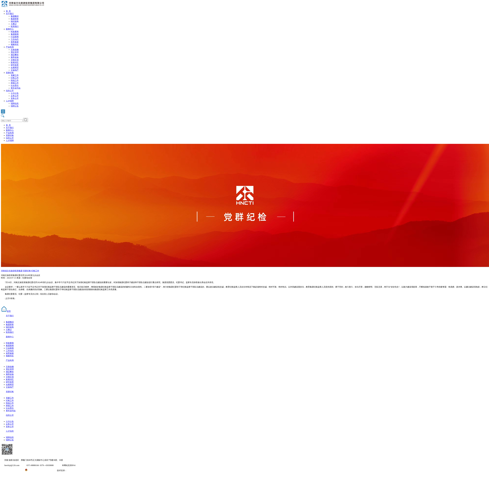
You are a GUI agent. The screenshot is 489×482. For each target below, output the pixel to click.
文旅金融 (15, 50)
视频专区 (15, 44)
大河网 (70, 470)
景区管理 (15, 52)
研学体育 (15, 65)
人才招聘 (10, 101)
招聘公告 (15, 106)
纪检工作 (15, 78)
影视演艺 (15, 62)
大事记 (14, 24)
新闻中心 (10, 29)
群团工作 (15, 83)
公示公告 (15, 93)
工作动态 (15, 39)
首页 (6, 311)
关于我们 (10, 14)
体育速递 (15, 42)
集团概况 (15, 16)
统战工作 (15, 80)
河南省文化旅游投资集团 (11, 271)
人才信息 (10, 431)
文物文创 (15, 60)
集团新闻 (15, 34)
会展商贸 (15, 67)
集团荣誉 (15, 19)
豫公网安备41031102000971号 (40, 470)
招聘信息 (15, 103)
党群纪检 (10, 73)
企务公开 (15, 96)
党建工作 (15, 75)
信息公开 (10, 91)
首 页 (8, 11)
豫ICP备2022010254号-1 (11, 470)
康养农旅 (15, 57)
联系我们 (15, 26)
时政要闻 (15, 32)
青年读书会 (16, 88)
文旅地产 (15, 70)
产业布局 (10, 47)
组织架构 (15, 21)
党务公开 (15, 98)
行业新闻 (15, 37)
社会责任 (15, 85)
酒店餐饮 (15, 55)
